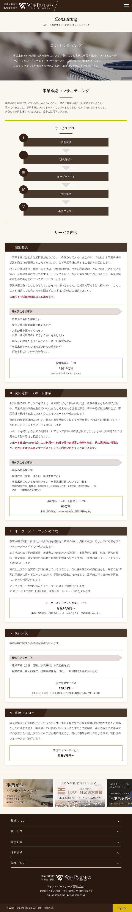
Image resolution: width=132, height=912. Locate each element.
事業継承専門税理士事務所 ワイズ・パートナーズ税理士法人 (29, 6)
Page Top (122, 908)
